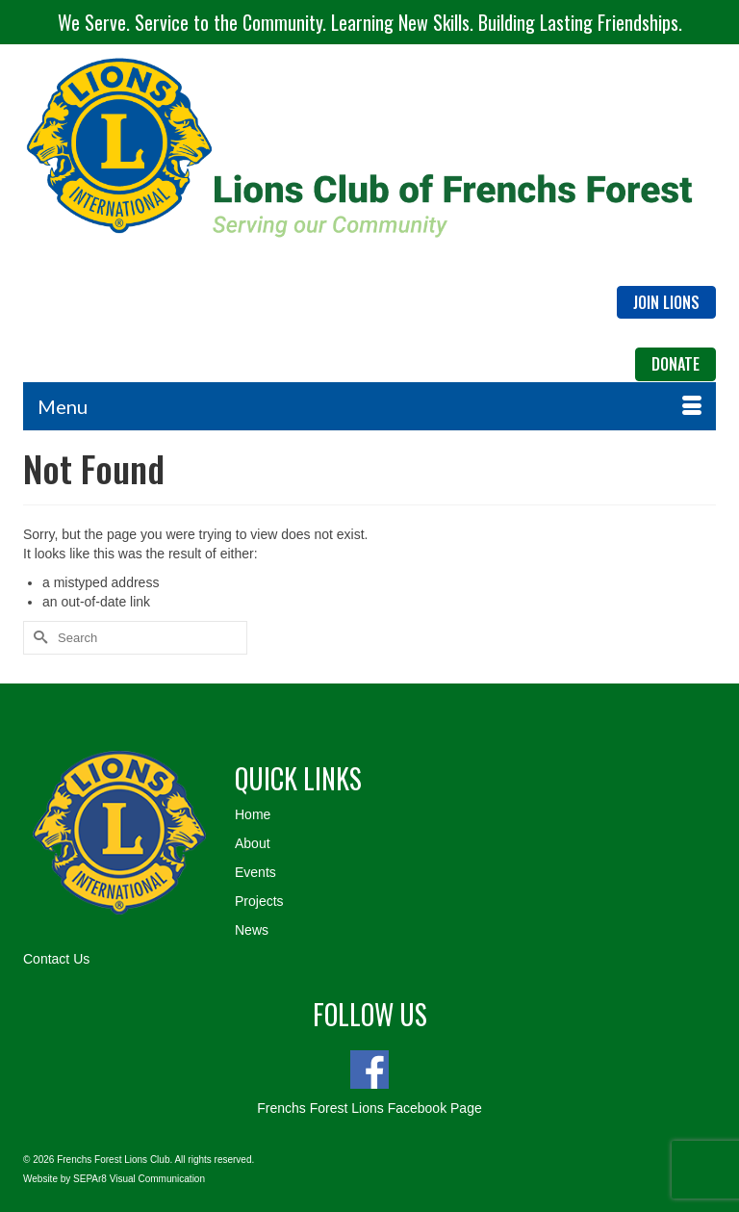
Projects (259, 901)
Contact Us (56, 959)
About (252, 843)
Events (255, 872)
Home (252, 814)
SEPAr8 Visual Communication (139, 1178)
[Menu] (369, 406)
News (251, 930)
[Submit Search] (37, 638)
